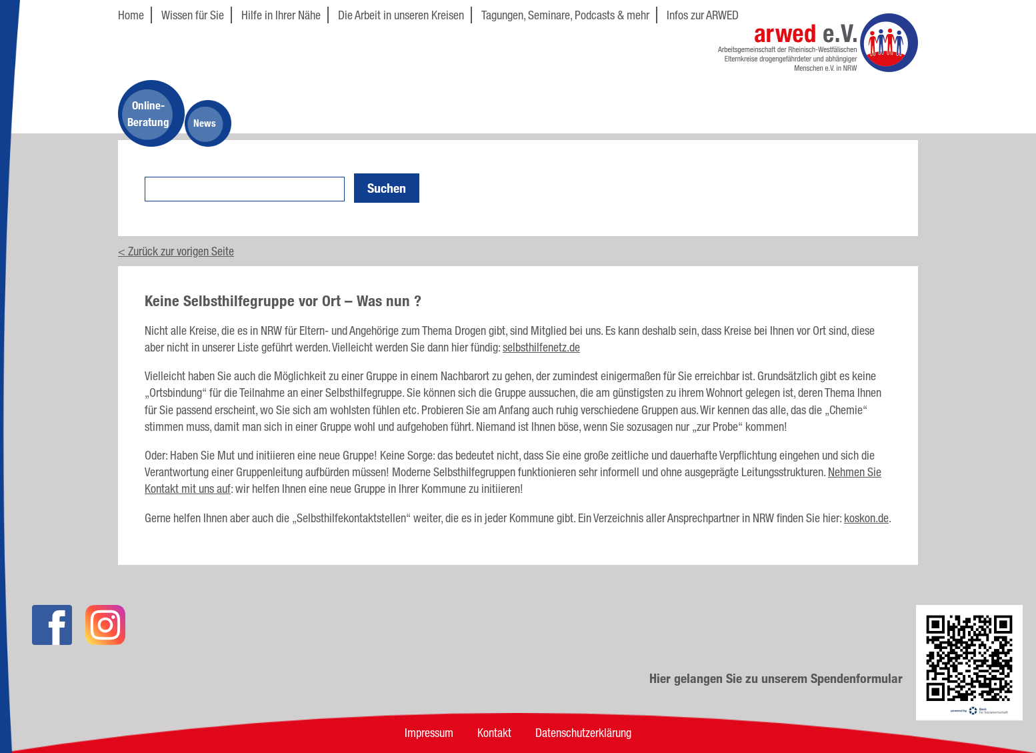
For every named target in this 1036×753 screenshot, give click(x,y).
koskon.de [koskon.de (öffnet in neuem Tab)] (866, 517)
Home (131, 14)
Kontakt (494, 732)
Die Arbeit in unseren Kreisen (401, 14)
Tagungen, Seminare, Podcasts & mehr (565, 14)
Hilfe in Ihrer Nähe (281, 14)
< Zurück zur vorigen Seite (176, 250)
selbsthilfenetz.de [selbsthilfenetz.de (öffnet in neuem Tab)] (541, 346)
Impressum (429, 732)
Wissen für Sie (192, 14)
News (204, 123)
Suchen (386, 188)
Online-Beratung (148, 113)
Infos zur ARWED (703, 14)
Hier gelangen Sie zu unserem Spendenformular (776, 678)
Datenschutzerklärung (583, 732)
